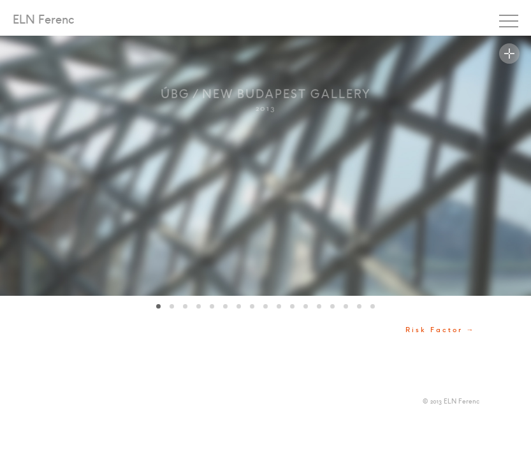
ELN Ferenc (44, 21)
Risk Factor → (440, 330)
